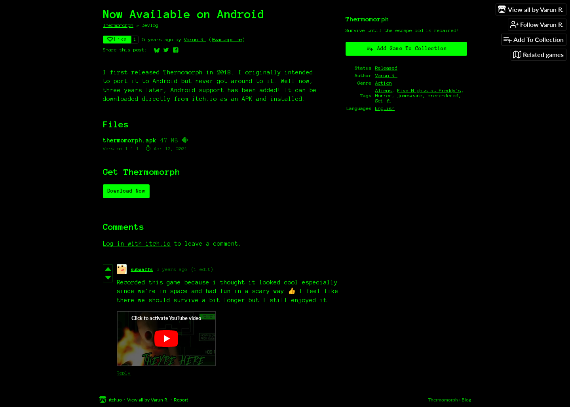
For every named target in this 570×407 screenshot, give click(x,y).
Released (386, 67)
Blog (466, 400)
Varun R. (195, 39)
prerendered (443, 95)
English (385, 108)
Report (181, 400)
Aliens (383, 90)
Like (117, 39)
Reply (124, 372)
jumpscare (409, 95)
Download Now (126, 191)
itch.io (115, 400)
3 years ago (172, 269)
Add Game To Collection (406, 48)
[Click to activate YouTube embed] (166, 338)
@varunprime (227, 39)
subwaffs (142, 269)
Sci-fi (383, 100)
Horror (383, 95)
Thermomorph (118, 25)
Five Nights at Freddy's (429, 90)
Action (383, 82)
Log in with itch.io (137, 243)
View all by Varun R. (148, 400)
